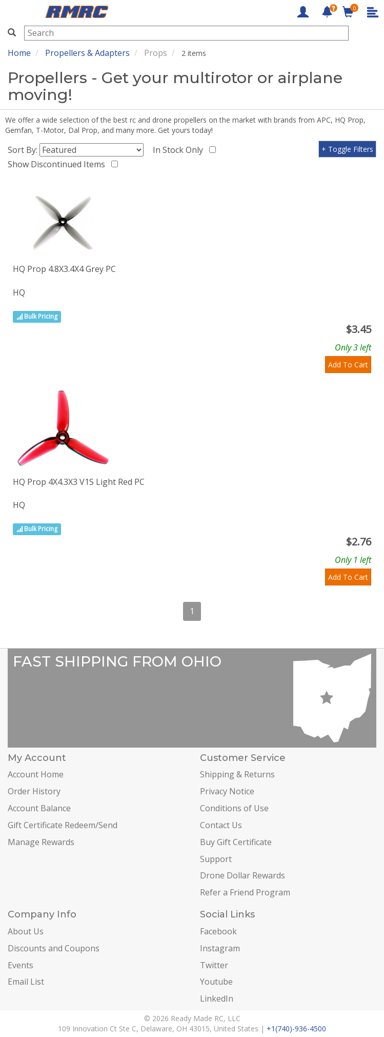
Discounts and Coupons (53, 948)
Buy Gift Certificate (236, 842)
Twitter (214, 965)
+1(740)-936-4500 (296, 1028)
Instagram (220, 948)
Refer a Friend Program (245, 892)
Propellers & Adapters (87, 52)
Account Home (36, 774)
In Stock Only (180, 149)
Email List (26, 981)
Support (216, 859)
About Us (26, 931)
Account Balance (39, 808)
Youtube (216, 981)
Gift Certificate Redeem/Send (62, 825)
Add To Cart (348, 364)
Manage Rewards (41, 842)
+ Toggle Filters (347, 149)
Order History (34, 791)
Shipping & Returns (237, 774)
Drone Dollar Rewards (242, 875)
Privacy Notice (227, 791)
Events (20, 965)
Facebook (218, 931)
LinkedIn (216, 998)
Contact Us (221, 825)
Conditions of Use (234, 808)
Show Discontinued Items (58, 164)
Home (19, 52)
